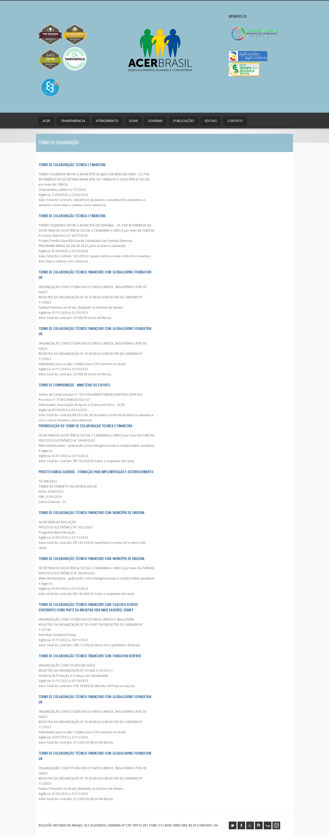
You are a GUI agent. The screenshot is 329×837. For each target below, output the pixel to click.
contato (235, 121)
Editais (211, 121)
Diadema (155, 121)
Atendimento (107, 121)
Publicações (183, 121)
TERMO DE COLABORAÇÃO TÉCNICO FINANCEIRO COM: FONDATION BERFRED (90, 655)
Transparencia (73, 121)
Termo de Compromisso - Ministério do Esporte (74, 384)
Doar (133, 121)
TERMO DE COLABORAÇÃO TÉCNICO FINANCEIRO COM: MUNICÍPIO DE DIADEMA (91, 558)
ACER (46, 121)
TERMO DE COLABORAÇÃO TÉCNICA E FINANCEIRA (72, 215)
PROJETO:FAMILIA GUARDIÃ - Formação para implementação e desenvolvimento (96, 471)
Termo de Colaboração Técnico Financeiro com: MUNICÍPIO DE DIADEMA (91, 512)
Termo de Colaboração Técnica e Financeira (72, 164)
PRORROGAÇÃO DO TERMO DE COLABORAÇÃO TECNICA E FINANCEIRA (85, 425)
